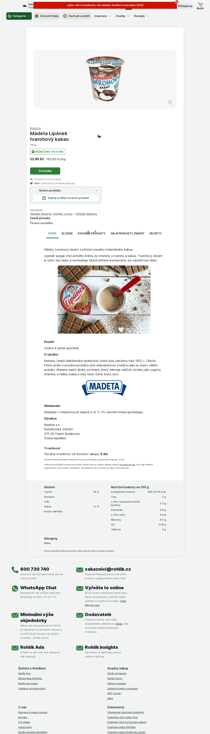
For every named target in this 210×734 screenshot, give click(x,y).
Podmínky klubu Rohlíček (121, 637)
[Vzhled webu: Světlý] (108, 726)
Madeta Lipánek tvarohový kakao (144, 46)
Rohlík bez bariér (28, 593)
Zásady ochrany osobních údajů (126, 647)
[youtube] (127, 681)
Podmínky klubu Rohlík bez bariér (126, 642)
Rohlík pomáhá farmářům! (32, 642)
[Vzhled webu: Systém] (90, 726)
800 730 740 (34, 479)
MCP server (114, 603)
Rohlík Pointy (114, 588)
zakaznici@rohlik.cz (108, 479)
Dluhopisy (23, 647)
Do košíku (124, 81)
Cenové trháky (47, 16)
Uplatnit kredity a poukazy (122, 598)
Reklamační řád (116, 657)
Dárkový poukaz (116, 593)
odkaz (118, 534)
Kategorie (19, 16)
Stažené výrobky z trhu (31, 657)
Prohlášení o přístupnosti (121, 667)
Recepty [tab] (156, 143)
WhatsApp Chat (38, 498)
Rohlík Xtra (24, 583)
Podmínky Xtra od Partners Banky (126, 632)
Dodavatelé (98, 525)
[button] (182, 6)
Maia (110, 608)
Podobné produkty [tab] (92, 143)
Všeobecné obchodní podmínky (125, 622)
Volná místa (25, 637)
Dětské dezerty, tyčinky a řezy (130, 124)
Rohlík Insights (101, 557)
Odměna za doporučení (31, 598)
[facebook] (109, 681)
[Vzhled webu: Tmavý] (125, 726)
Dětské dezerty (165, 124)
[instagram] (118, 681)
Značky (123, 15)
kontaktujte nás (127, 375)
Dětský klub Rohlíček (30, 588)
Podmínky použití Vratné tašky (125, 652)
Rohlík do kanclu (116, 583)
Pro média (24, 632)
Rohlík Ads (32, 557)
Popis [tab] (52, 143)
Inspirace (102, 15)
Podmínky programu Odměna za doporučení (132, 662)
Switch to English (113, 711)
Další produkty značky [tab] (127, 143)
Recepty (141, 15)
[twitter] (136, 681)
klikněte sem (60, 702)
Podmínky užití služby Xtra (122, 627)
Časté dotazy (26, 652)
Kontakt (22, 627)
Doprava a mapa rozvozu (32, 622)
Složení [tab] (67, 143)
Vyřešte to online (104, 498)
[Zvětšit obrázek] (92, 91)
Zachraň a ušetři (76, 16)
